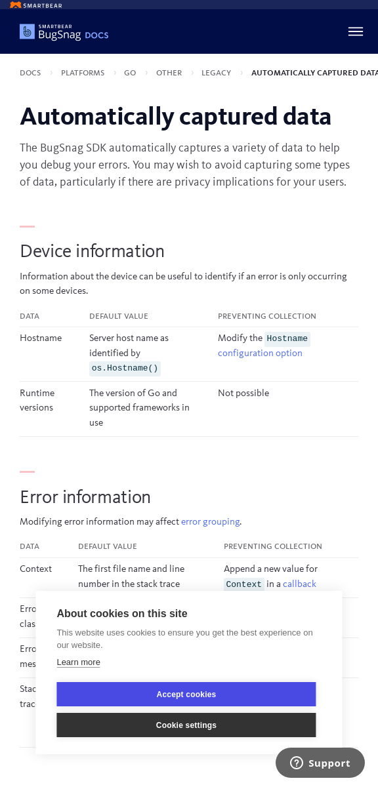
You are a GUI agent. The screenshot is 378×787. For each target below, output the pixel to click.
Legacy (217, 73)
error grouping (210, 522)
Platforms (83, 73)
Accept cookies (187, 694)
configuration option (260, 354)
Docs (31, 73)
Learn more (78, 662)
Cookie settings (186, 725)
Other (170, 73)
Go (131, 73)
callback (299, 585)
